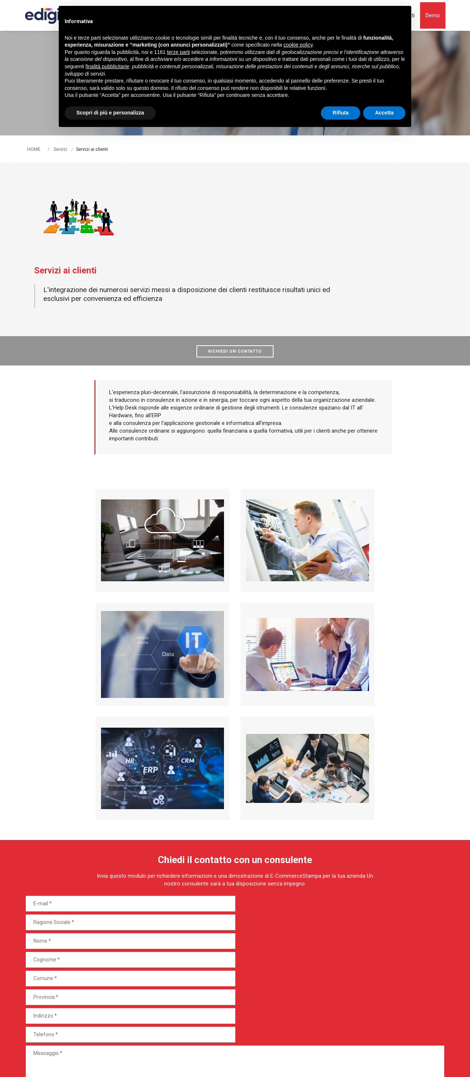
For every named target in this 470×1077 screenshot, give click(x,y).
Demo (361, 987)
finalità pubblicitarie (107, 66)
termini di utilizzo (255, 1063)
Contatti (223, 1018)
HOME (34, 149)
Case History (229, 1005)
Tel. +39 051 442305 (53, 989)
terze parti (178, 52)
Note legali (119, 1039)
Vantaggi (224, 992)
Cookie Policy (155, 1039)
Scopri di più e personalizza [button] (110, 113)
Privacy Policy (205, 1063)
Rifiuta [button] (341, 113)
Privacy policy (194, 1039)
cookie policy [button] (297, 45)
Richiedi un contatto (235, 286)
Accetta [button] (384, 113)
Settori (221, 966)
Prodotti (223, 952)
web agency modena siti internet (420, 1042)
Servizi (60, 149)
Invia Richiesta (414, 906)
